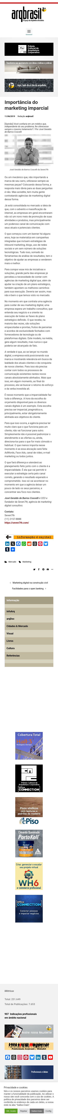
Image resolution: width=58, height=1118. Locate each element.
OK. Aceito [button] (11, 1111)
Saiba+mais (36, 1111)
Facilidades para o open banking (28, 588)
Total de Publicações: (17, 1004)
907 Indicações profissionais (21, 1014)
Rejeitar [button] (23, 1111)
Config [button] (48, 1111)
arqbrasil (29, 116)
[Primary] (29, 31)
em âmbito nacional (15, 1017)
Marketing (27, 562)
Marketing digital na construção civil (30, 583)
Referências (13, 655)
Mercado (12, 562)
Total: (8, 999)
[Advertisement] (24, 704)
